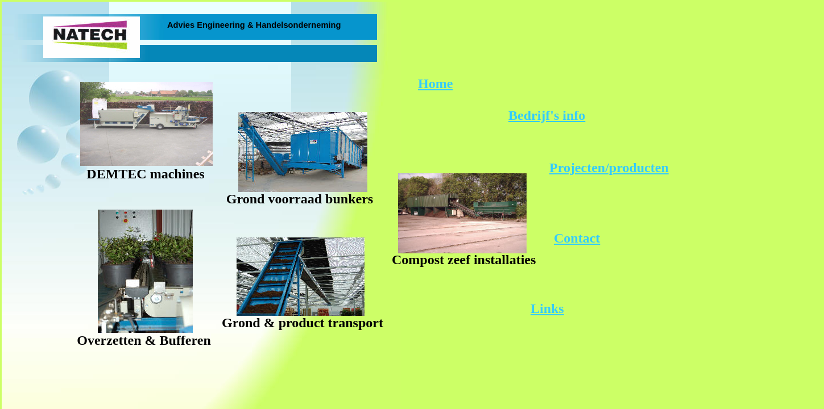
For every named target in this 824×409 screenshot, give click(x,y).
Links (547, 308)
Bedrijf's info (546, 115)
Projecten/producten (609, 167)
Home (435, 83)
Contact (577, 238)
